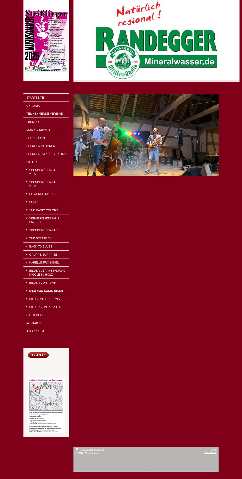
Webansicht (210, 452)
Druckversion (85, 450)
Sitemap (99, 450)
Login (213, 449)
